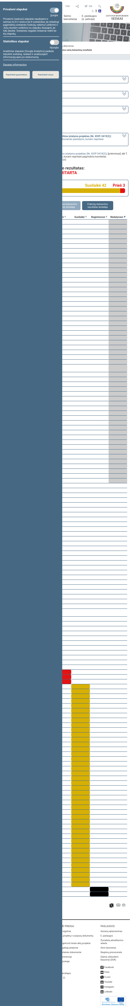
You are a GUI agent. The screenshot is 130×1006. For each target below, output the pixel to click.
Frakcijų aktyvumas (64, 46)
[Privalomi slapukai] (54, 10)
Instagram (109, 984)
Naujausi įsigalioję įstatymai (64, 945)
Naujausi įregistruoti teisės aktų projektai (71, 941)
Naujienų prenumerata (111, 950)
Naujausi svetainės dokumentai (66, 950)
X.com (107, 975)
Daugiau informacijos (15, 64)
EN (90, 6)
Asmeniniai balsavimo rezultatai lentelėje (65, 206)
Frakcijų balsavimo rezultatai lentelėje (97, 206)
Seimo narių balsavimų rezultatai (76, 50)
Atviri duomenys (108, 945)
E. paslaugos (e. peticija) (89, 17)
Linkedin (108, 989)
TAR (67, 6)
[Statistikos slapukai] (54, 42)
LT (86, 6)
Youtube (108, 979)
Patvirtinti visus (45, 75)
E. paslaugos (106, 933)
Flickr (106, 970)
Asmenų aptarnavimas (111, 929)
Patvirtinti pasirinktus (16, 75)
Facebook (109, 965)
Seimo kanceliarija (70, 17)
